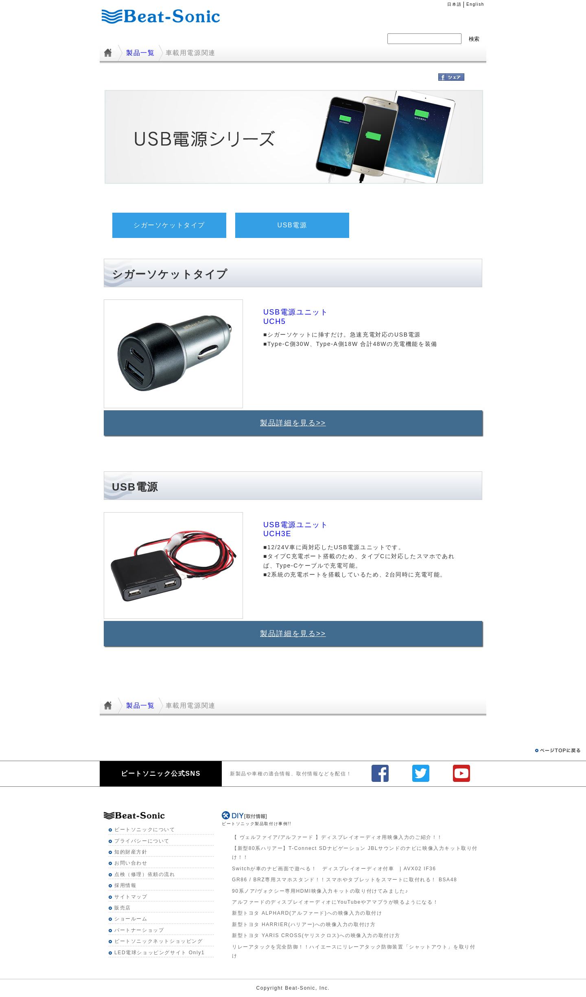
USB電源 (292, 225)
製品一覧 (221, 38)
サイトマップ (131, 897)
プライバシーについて (142, 841)
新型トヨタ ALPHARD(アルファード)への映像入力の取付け (307, 913)
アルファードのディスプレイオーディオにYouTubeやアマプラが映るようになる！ (335, 902)
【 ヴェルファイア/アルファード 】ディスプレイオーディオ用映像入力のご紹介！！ (337, 837)
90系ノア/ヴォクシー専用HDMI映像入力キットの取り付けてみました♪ (320, 891)
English (475, 4)
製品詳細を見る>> (293, 423)
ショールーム (131, 919)
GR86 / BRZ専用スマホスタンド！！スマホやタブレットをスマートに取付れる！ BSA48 (344, 880)
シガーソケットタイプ (169, 225)
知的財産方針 (131, 852)
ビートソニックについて (144, 829)
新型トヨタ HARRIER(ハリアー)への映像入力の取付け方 (304, 924)
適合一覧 (176, 38)
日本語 (454, 4)
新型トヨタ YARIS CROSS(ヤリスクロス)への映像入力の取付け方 (316, 935)
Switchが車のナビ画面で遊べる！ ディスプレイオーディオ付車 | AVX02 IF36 (334, 869)
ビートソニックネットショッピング (158, 941)
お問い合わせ (131, 863)
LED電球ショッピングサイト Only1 (159, 952)
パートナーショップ (139, 930)
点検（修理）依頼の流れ (144, 874)
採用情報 (311, 38)
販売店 (122, 908)
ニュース (266, 38)
